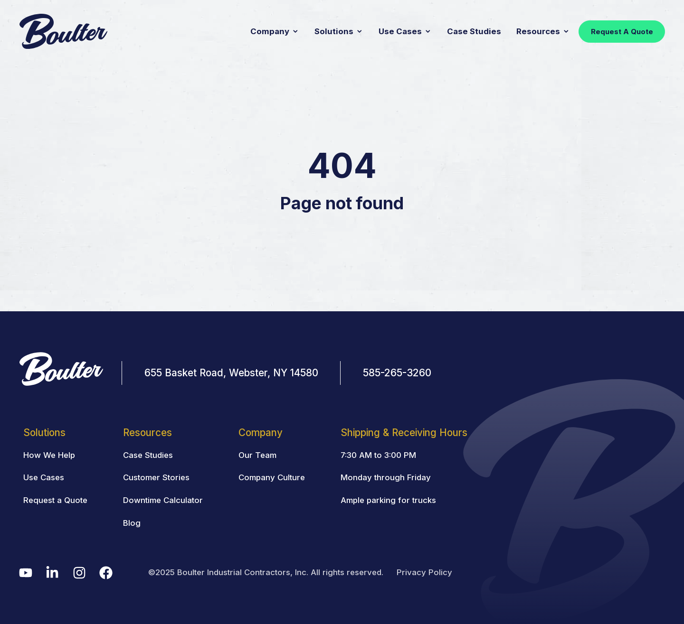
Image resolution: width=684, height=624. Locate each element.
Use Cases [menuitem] (43, 477)
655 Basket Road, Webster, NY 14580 (231, 373)
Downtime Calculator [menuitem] (163, 500)
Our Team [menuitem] (257, 455)
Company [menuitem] (260, 432)
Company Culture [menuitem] (271, 477)
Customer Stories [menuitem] (156, 477)
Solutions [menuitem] (44, 432)
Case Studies (474, 31)
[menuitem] (404, 432)
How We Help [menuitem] (49, 455)
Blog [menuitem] (132, 523)
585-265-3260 (397, 373)
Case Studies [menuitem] (148, 455)
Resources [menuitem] (147, 432)
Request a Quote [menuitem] (55, 500)
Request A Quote (622, 31)
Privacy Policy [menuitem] (424, 572)
